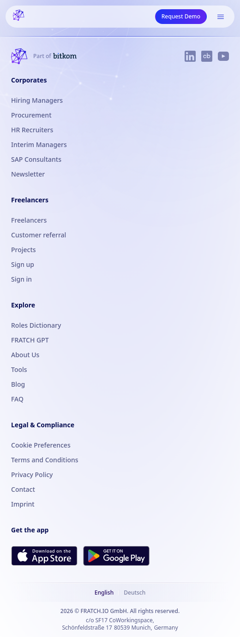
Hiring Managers (37, 100)
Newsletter (28, 174)
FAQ (17, 399)
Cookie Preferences (41, 445)
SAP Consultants (36, 159)
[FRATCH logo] (18, 17)
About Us (25, 354)
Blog (18, 384)
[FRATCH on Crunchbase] (206, 56)
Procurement (31, 115)
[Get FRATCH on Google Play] (116, 556)
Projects (23, 249)
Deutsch (134, 592)
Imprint (23, 504)
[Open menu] (220, 16)
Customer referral (38, 234)
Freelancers (29, 220)
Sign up (22, 264)
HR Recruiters (32, 129)
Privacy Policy (32, 474)
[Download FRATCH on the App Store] (44, 556)
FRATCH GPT (30, 340)
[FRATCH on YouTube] (223, 56)
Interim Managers (39, 144)
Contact (23, 489)
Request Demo (181, 16)
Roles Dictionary (36, 325)
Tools (19, 369)
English (104, 592)
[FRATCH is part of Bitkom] (55, 56)
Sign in (21, 279)
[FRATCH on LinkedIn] (190, 56)
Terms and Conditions (44, 459)
